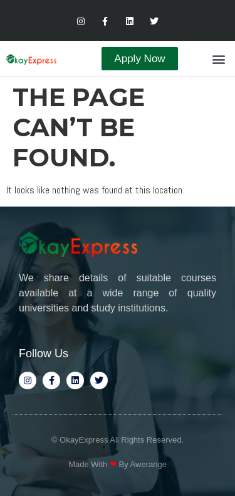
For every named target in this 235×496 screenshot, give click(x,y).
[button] (218, 58)
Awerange (148, 464)
